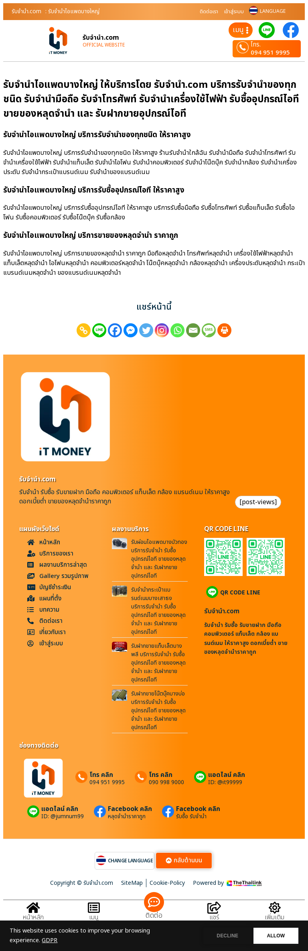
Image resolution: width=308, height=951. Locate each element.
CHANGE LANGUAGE (130, 860)
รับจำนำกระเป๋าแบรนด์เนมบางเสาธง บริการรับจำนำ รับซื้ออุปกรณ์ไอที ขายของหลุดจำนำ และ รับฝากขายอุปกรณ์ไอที (158, 611)
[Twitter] (146, 330)
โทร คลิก (101, 775)
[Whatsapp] (177, 330)
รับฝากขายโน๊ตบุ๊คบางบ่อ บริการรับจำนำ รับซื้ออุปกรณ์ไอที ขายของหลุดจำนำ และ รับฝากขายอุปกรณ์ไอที (158, 710)
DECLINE (226, 936)
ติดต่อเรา (209, 12)
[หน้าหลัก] (33, 908)
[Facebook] (115, 330)
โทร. (256, 45)
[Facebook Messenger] (131, 330)
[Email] (193, 330)
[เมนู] (94, 908)
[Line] (99, 330)
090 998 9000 (166, 782)
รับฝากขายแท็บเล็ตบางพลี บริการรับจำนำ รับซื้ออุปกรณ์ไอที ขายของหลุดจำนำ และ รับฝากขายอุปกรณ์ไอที (158, 663)
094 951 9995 (270, 53)
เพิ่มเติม (274, 917)
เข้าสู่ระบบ (234, 12)
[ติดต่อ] (154, 902)
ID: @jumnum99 (62, 816)
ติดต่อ (154, 915)
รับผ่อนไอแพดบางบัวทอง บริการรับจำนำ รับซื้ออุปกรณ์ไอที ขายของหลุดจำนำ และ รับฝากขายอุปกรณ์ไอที (159, 559)
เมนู (94, 917)
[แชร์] (214, 908)
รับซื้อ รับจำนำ (191, 816)
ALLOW (275, 936)
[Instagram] (162, 330)
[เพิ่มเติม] (275, 908)
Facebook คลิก (130, 809)
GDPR (49, 940)
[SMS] (209, 330)
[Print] (224, 330)
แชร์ (214, 917)
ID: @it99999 (225, 782)
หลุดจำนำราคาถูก (127, 816)
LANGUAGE (273, 11)
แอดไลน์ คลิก (226, 775)
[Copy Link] (84, 330)
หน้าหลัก (33, 917)
